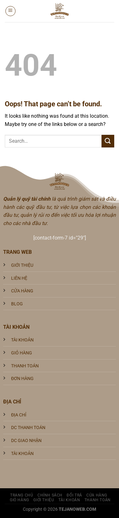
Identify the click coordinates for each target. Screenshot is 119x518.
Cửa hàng (96, 495)
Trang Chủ (21, 495)
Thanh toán (97, 500)
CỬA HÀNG (22, 291)
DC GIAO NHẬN (26, 440)
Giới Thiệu (43, 500)
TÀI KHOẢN (22, 340)
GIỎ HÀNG (21, 353)
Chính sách (50, 495)
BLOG (17, 304)
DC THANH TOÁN (28, 427)
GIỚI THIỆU (22, 265)
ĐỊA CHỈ (18, 415)
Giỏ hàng (19, 500)
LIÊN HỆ (19, 278)
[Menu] (10, 11)
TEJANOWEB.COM (77, 509)
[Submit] (108, 141)
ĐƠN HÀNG (22, 378)
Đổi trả (74, 495)
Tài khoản (69, 500)
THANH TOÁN (25, 366)
